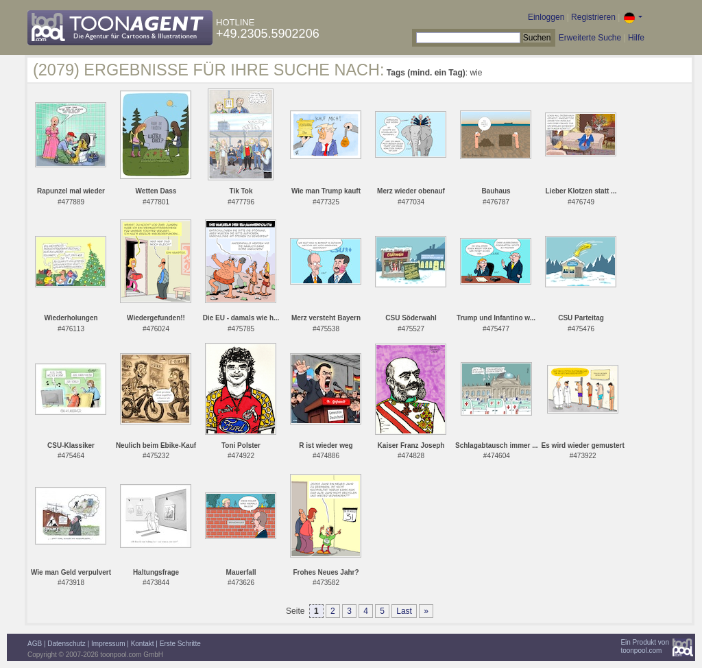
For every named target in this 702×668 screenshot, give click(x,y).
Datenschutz (66, 643)
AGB (34, 643)
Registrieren (593, 17)
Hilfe (636, 38)
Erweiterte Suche (590, 38)
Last (404, 611)
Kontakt (142, 643)
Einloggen (546, 17)
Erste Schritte (180, 643)
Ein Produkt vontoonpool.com (644, 646)
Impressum (108, 643)
